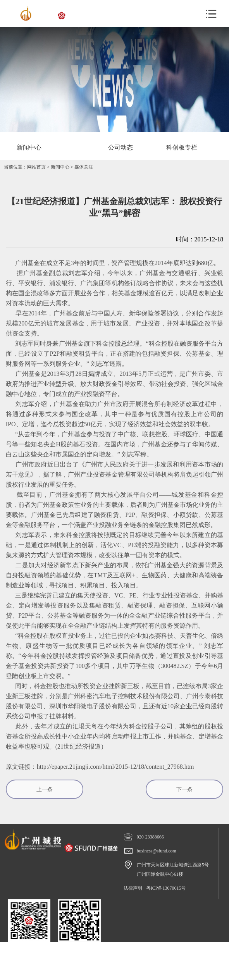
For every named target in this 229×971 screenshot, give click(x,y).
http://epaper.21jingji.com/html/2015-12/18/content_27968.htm (115, 766)
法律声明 (133, 888)
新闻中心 (60, 167)
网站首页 (36, 167)
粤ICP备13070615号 (166, 888)
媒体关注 (83, 167)
